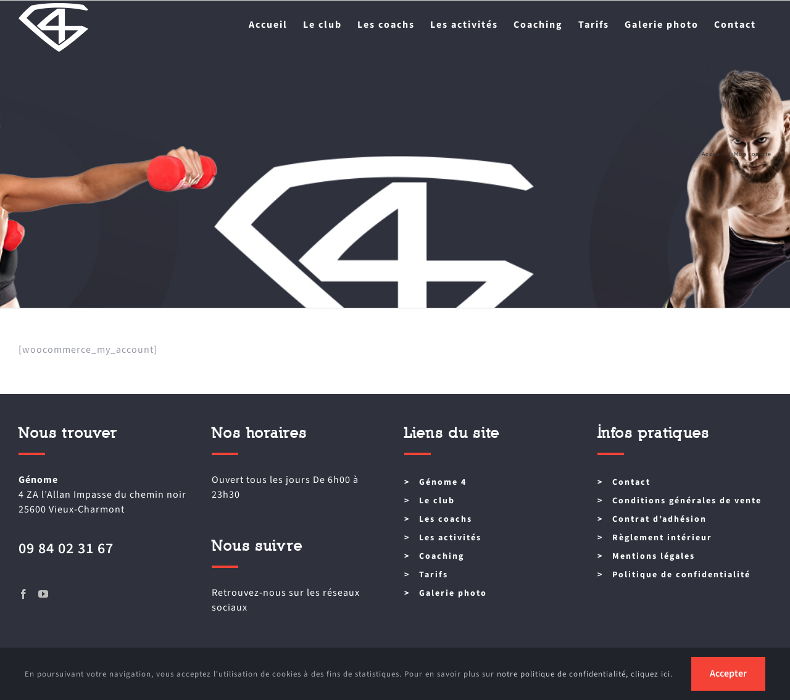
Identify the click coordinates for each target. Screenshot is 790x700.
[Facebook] (24, 594)
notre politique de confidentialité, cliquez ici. (585, 674)
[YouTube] (43, 594)
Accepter (728, 673)
